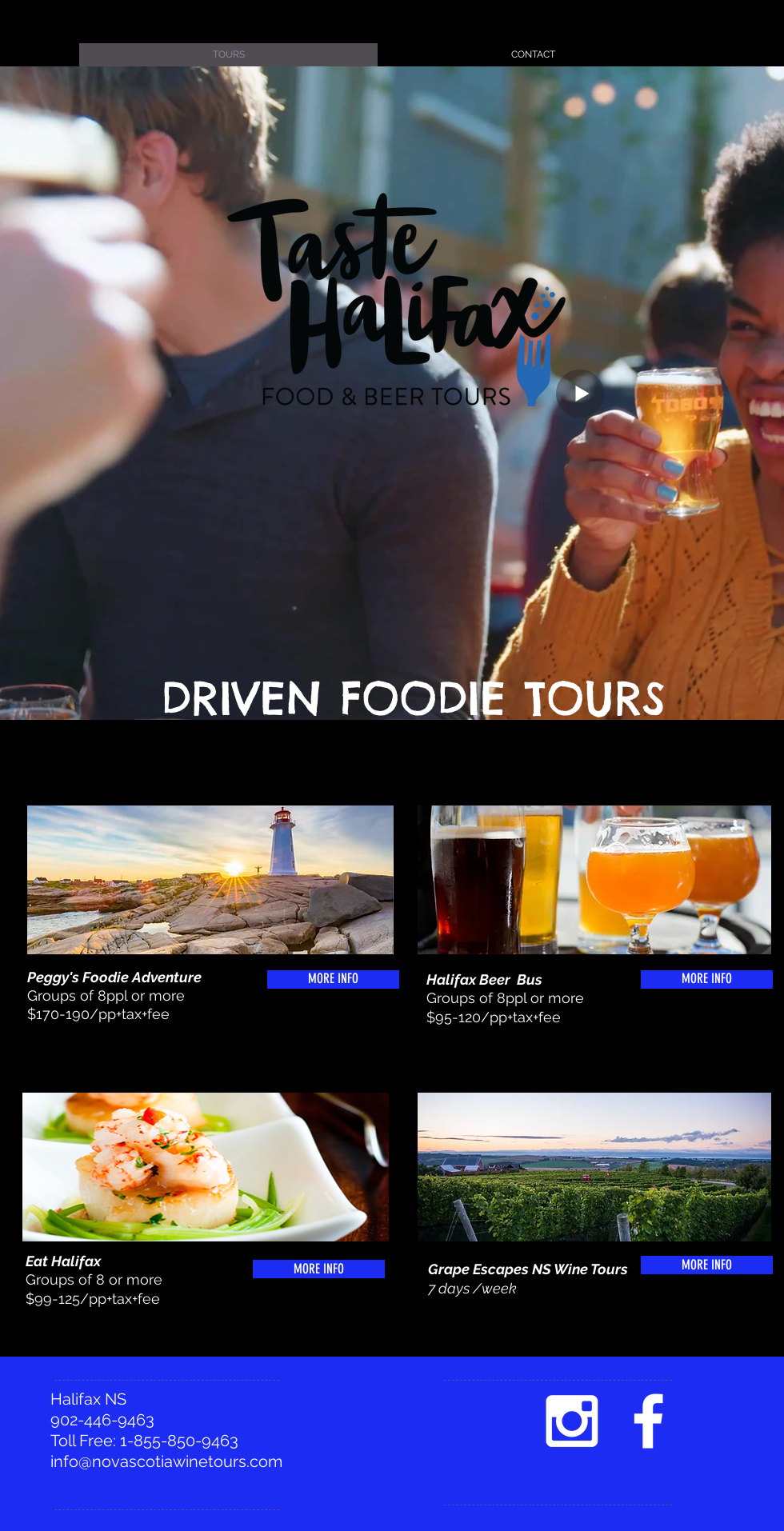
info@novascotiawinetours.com (166, 1461)
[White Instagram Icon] (571, 1421)
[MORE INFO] (333, 979)
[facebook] (648, 1421)
